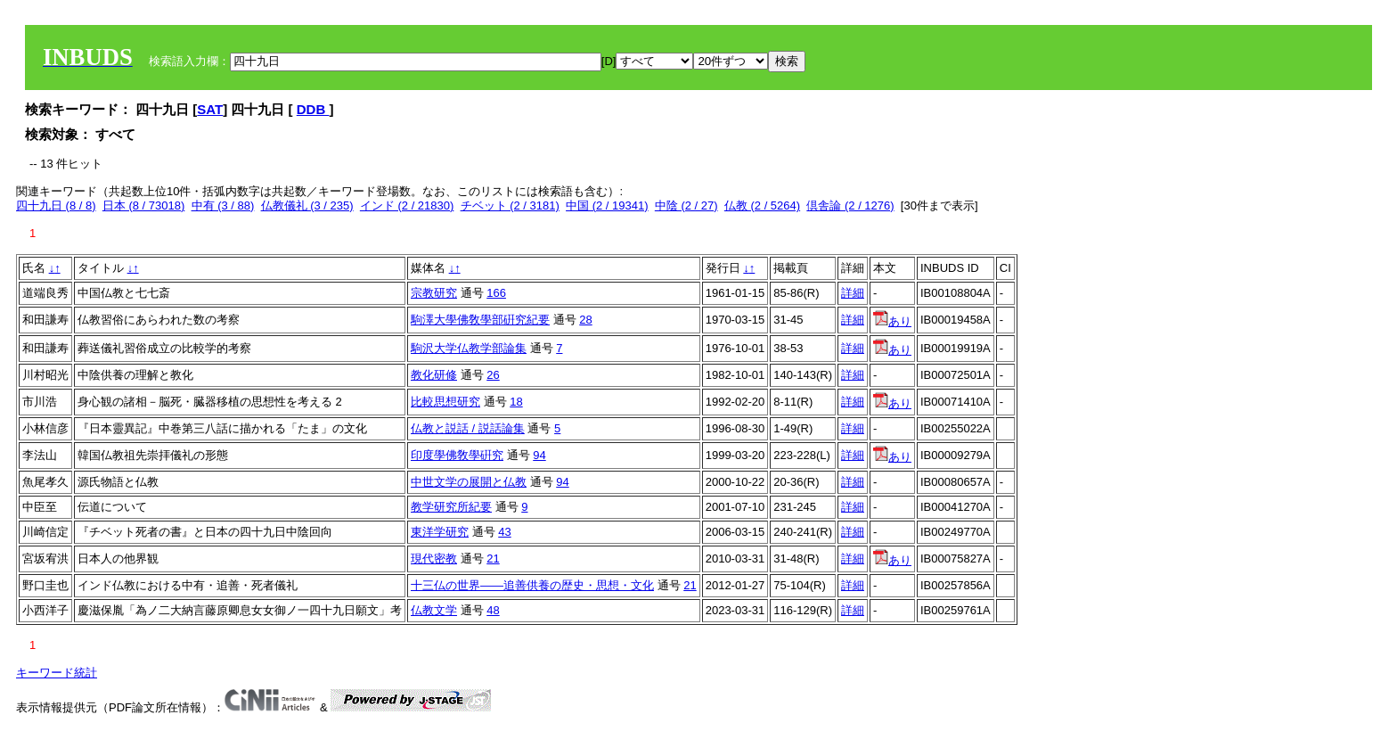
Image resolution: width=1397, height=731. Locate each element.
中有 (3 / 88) (223, 205)
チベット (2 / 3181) (510, 205)
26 (492, 375)
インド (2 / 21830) (407, 205)
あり (892, 321)
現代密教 (434, 558)
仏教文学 (434, 610)
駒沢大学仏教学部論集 (469, 348)
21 (492, 558)
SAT (210, 109)
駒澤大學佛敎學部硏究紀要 (480, 319)
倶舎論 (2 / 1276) (850, 205)
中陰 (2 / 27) (686, 205)
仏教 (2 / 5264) (762, 205)
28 (585, 319)
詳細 (852, 293)
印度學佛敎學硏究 (457, 455)
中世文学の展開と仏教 (469, 482)
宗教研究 (434, 293)
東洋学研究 (440, 531)
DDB (313, 109)
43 (504, 531)
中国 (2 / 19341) (607, 205)
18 (516, 401)
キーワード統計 (56, 672)
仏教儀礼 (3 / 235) (307, 205)
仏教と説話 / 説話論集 (468, 428)
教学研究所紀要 (451, 506)
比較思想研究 (445, 401)
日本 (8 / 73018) (143, 205)
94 (539, 455)
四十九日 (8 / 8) (56, 205)
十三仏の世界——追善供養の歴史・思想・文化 (532, 585)
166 (496, 293)
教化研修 (434, 375)
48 (492, 610)
